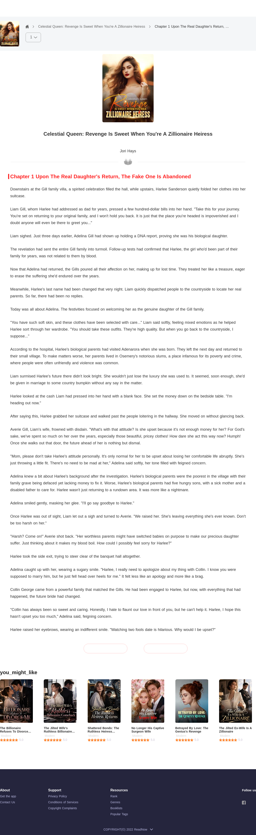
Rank (114, 796)
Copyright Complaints (62, 808)
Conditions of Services (63, 802)
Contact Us (7, 802)
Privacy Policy (57, 796)
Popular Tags (119, 814)
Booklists (116, 808)
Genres (115, 802)
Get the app (8, 796)
